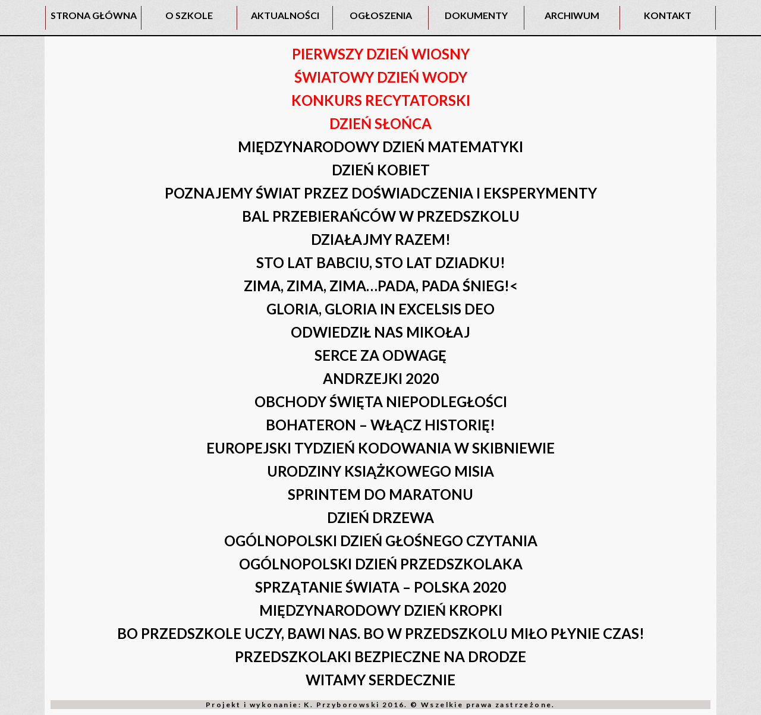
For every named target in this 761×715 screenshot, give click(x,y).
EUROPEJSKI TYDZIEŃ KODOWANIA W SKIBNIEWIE (380, 447)
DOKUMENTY (476, 15)
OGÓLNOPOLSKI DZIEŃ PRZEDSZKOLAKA (381, 563)
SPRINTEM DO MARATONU (380, 494)
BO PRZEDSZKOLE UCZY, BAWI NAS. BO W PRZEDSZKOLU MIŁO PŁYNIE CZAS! (380, 633)
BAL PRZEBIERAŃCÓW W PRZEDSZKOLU (381, 216)
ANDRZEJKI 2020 (381, 378)
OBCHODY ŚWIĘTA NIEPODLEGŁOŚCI (380, 401)
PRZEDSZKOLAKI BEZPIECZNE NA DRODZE (380, 656)
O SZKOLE (189, 15)
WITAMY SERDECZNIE (380, 679)
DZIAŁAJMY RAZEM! (381, 239)
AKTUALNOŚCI (285, 15)
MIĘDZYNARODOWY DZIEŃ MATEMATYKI (380, 146)
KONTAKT (667, 15)
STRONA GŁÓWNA (94, 15)
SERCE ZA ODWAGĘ (380, 355)
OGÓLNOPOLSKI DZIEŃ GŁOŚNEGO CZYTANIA (380, 540)
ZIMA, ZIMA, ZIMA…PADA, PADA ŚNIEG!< (381, 285)
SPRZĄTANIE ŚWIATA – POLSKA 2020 (380, 587)
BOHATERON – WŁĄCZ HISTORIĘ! (380, 424)
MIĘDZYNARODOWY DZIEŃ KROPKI (380, 610)
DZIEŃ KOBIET (381, 169)
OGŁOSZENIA (381, 15)
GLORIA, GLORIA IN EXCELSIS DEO (380, 308)
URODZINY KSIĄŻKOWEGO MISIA (380, 471)
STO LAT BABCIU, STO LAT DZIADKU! (380, 262)
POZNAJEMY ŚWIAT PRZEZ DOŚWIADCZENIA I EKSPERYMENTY (381, 192)
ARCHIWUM (572, 15)
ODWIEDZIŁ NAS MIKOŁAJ (380, 332)
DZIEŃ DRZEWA (380, 517)
